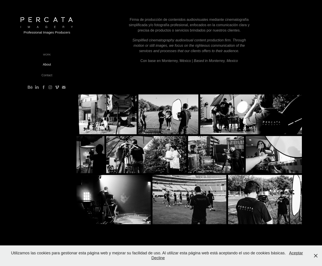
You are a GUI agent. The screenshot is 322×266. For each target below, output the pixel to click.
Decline (158, 258)
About (47, 64)
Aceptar (296, 253)
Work (47, 54)
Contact (47, 75)
